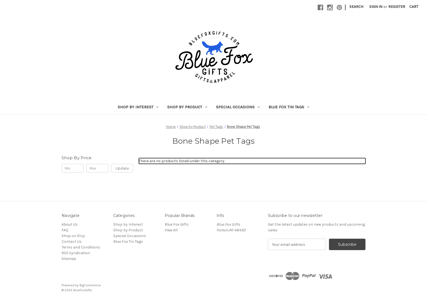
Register (396, 6)
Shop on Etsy (73, 236)
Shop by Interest (138, 107)
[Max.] (97, 168)
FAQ (65, 230)
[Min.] (73, 168)
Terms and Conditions (81, 247)
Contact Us (72, 241)
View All (171, 230)
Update (122, 168)
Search (356, 6)
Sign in (375, 6)
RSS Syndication (76, 253)
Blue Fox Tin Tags (289, 107)
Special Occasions (238, 107)
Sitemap (69, 258)
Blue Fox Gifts (177, 224)
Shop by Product (187, 107)
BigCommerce (90, 285)
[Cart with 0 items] (413, 6)
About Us (70, 224)
